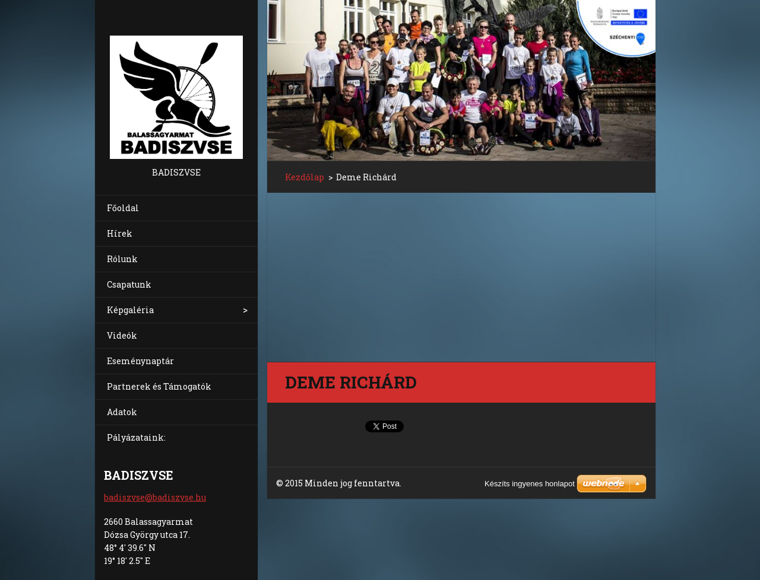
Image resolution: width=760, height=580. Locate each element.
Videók (122, 335)
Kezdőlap (304, 177)
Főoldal (123, 207)
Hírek (119, 233)
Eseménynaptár (140, 361)
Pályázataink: (136, 437)
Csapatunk (129, 284)
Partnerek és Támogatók (159, 386)
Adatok (122, 412)
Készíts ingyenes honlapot (529, 483)
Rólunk (122, 258)
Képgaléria (130, 310)
